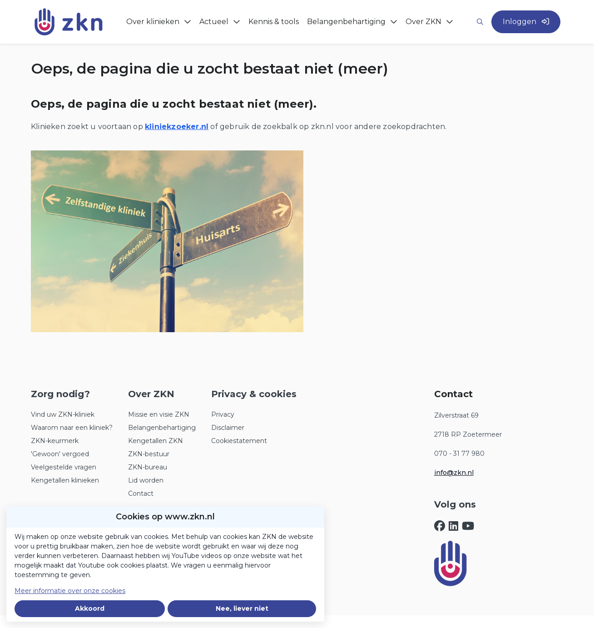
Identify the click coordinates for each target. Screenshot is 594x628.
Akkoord (89, 608)
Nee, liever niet (242, 608)
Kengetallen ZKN (155, 441)
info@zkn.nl (454, 473)
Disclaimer (227, 428)
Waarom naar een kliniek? (72, 428)
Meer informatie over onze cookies (70, 591)
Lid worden (145, 480)
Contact (140, 493)
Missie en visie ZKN (158, 414)
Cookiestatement (239, 441)
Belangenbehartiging (162, 428)
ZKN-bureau (147, 467)
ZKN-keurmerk (55, 441)
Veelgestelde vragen (63, 467)
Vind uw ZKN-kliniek (62, 414)
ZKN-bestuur (148, 454)
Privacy (222, 414)
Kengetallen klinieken (65, 480)
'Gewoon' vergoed (60, 454)
